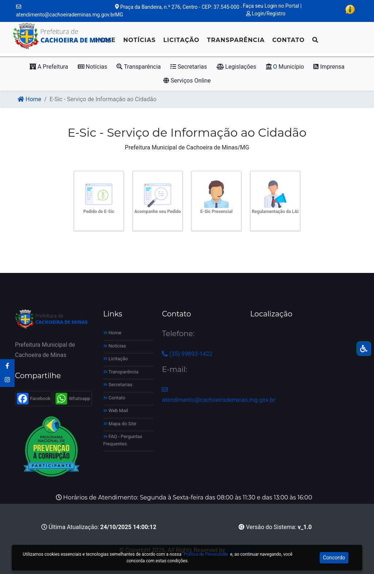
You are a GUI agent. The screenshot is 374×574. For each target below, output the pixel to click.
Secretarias (188, 66)
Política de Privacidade (206, 554)
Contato (288, 40)
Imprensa (328, 66)
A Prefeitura (49, 66)
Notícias (139, 40)
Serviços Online (187, 80)
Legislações (236, 66)
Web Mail (115, 410)
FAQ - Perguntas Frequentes (122, 440)
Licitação (181, 40)
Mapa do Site (120, 423)
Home (29, 99)
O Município (285, 66)
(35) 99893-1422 (187, 353)
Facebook (33, 398)
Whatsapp (73, 398)
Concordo (334, 557)
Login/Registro (266, 13)
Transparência (236, 40)
